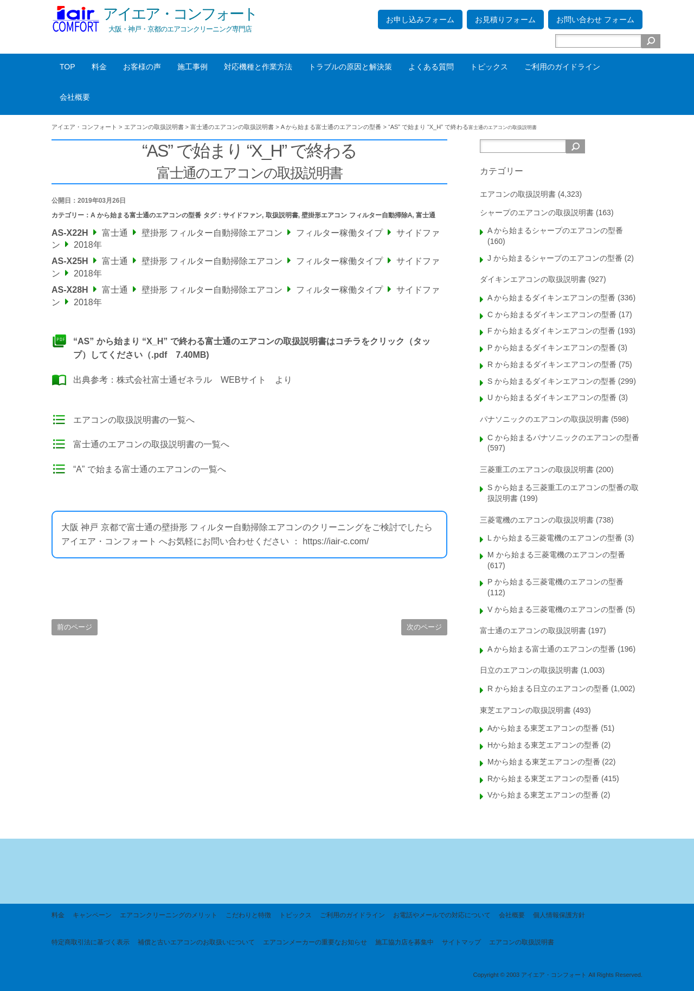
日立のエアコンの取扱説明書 (529, 670)
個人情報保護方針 (559, 915)
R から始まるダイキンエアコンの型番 (551, 364)
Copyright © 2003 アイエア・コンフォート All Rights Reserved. (557, 974)
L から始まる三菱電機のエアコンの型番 (554, 537)
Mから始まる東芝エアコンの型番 (543, 761)
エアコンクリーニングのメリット (168, 915)
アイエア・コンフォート (180, 13)
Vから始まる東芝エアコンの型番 (543, 794)
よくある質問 (431, 66)
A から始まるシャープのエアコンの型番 (555, 230)
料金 (99, 66)
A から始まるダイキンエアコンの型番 (551, 297)
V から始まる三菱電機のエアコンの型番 (555, 609)
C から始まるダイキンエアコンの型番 (551, 314)
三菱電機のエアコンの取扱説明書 (537, 520)
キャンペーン (92, 915)
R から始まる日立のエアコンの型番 (548, 688)
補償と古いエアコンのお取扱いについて (196, 942)
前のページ (74, 627)
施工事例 (192, 66)
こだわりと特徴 (248, 915)
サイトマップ (461, 942)
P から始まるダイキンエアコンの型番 (551, 347)
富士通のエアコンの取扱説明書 (533, 630)
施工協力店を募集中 (404, 942)
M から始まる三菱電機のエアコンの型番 (556, 554)
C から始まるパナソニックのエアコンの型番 (563, 437)
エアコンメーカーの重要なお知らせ (315, 942)
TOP (67, 66)
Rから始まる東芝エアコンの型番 (543, 778)
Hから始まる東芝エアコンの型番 (543, 745)
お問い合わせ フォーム (595, 19)
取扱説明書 (282, 215)
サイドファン (242, 215)
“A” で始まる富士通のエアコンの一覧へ (149, 469)
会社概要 (75, 97)
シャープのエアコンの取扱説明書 (537, 212)
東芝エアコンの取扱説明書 (525, 710)
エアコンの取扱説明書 (518, 194)
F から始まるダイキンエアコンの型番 (551, 330)
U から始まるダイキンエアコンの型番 (551, 397)
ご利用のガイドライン (562, 66)
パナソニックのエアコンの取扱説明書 (544, 419)
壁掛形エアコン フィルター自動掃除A (356, 215)
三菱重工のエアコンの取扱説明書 (537, 469)
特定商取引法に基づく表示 (91, 942)
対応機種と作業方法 (258, 66)
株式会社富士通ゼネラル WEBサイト (191, 379)
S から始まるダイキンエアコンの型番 (551, 381)
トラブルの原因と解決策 (350, 66)
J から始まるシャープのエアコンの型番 (554, 258)
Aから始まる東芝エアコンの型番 (543, 728)
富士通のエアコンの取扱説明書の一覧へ (151, 444)
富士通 (425, 215)
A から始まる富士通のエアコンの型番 (146, 215)
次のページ (424, 627)
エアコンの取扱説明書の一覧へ (134, 419)
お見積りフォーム (505, 19)
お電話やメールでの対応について (442, 915)
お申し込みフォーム (420, 19)
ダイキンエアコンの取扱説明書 (533, 279)
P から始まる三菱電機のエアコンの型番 (555, 581)
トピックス (489, 66)
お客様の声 (142, 66)
